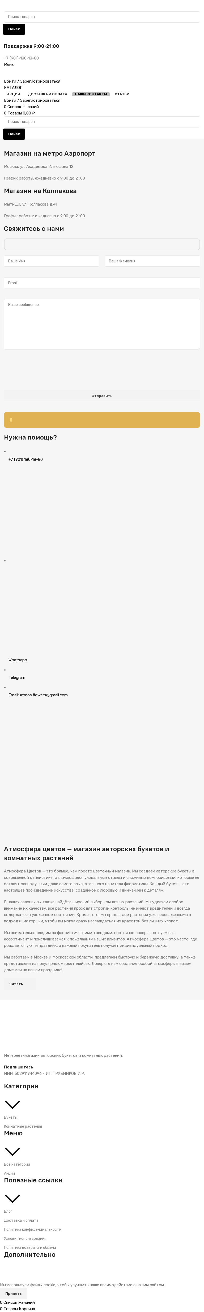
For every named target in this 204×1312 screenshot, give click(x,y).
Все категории (17, 1164)
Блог (8, 1211)
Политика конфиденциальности (32, 1229)
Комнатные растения (23, 1126)
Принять (13, 1294)
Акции (9, 1173)
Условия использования (25, 1238)
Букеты (11, 1117)
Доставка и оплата (21, 1220)
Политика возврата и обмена (30, 1247)
